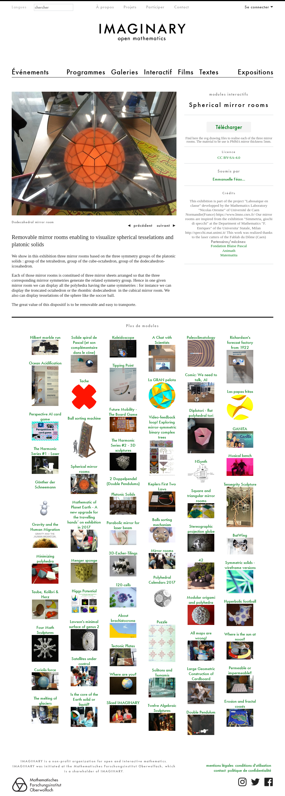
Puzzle (162, 621)
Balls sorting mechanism (162, 522)
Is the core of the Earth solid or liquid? (84, 699)
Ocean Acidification (45, 363)
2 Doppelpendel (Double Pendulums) (123, 481)
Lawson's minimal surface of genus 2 (84, 624)
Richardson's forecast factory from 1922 (240, 342)
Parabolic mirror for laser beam (123, 525)
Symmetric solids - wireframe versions (240, 565)
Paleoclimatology (201, 337)
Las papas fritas (240, 391)
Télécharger (229, 126)
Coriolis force (45, 669)
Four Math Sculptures (45, 630)
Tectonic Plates (123, 645)
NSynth (201, 461)
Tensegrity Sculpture (240, 484)
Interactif (158, 71)
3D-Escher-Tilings (123, 553)
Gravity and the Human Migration (45, 527)
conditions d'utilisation (253, 765)
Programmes (86, 71)
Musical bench (240, 455)
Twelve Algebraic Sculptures (162, 708)
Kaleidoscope (123, 337)
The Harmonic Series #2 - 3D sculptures (123, 445)
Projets (130, 6)
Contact (181, 6)
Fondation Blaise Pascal (229, 246)
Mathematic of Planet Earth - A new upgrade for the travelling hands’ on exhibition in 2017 (84, 515)
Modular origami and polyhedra (201, 600)
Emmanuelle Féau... (229, 179)
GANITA (240, 428)
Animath (228, 251)
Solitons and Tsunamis (162, 673)
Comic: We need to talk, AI (201, 377)
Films (185, 71)
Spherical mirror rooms (84, 469)
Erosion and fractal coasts (240, 704)
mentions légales (219, 765)
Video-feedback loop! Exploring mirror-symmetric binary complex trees (162, 427)
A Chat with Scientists (162, 340)
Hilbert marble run (45, 337)
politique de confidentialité (249, 770)
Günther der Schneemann (45, 484)
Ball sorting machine (84, 418)
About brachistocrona (123, 618)
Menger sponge (84, 560)
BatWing (240, 535)
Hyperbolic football (240, 601)
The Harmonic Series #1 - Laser (45, 451)
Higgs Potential (84, 590)
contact (220, 770)
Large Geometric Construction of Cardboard (201, 673)
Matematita (228, 255)
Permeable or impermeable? (240, 670)
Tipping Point (123, 365)
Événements (30, 71)
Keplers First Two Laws (162, 486)
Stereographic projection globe (201, 529)
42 (200, 560)
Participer (155, 6)
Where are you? (123, 674)
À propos (105, 6)
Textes (208, 71)
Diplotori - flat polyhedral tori (201, 413)
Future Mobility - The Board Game (123, 412)
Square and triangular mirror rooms (201, 495)
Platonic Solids (123, 494)
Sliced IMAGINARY (123, 702)
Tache (84, 380)
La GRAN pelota (162, 379)
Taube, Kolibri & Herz (45, 594)
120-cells (123, 584)
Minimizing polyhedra (45, 559)
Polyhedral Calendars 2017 (162, 580)
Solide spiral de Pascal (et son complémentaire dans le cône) (84, 345)
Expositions (255, 71)
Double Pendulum (200, 712)
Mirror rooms (162, 550)
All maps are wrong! (201, 636)
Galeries (124, 71)
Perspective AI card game (45, 417)
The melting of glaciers (45, 701)
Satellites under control (84, 661)
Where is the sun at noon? (240, 637)
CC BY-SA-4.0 (228, 157)
